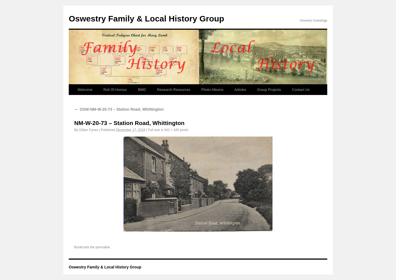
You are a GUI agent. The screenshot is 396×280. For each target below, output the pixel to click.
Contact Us (301, 90)
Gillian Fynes (88, 130)
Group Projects (269, 90)
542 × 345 (171, 130)
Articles (240, 90)
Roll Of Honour (115, 90)
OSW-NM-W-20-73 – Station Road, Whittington (119, 109)
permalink (102, 247)
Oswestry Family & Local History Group (146, 18)
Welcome (85, 90)
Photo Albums (212, 90)
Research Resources (173, 90)
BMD (142, 90)
